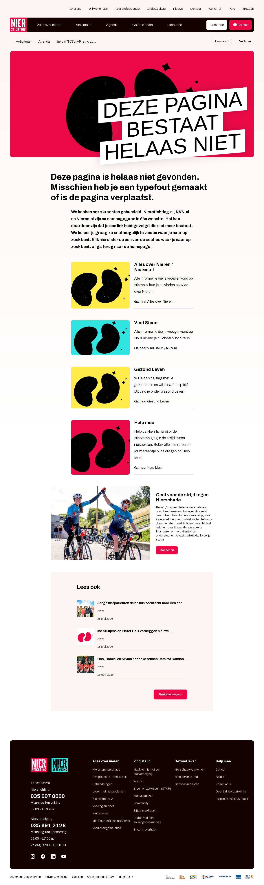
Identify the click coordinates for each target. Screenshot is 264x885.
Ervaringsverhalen (145, 829)
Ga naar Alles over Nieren (153, 301)
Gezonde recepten (187, 784)
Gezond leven (142, 25)
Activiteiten (24, 41)
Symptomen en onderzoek (109, 776)
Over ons (76, 8)
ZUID (129, 876)
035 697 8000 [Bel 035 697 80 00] (48, 796)
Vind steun (83, 25)
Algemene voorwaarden (25, 876)
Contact (195, 8)
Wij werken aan (98, 8)
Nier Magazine (142, 795)
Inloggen (248, 8)
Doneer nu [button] (167, 550)
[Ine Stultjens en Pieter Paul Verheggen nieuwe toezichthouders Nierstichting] (132, 639)
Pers (232, 8)
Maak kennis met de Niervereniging (146, 771)
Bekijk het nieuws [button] (170, 694)
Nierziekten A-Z (102, 798)
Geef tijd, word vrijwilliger (231, 791)
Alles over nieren (49, 25)
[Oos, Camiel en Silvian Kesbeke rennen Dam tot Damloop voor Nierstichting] (132, 667)
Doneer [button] (240, 25)
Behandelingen (102, 784)
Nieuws (178, 8)
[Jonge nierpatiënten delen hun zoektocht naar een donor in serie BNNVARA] (132, 611)
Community (140, 803)
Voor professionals (127, 8)
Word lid (138, 781)
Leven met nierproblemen (108, 791)
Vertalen (245, 41)
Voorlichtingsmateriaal (107, 828)
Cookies (77, 876)
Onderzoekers (156, 8)
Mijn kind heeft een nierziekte (111, 820)
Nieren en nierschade (106, 769)
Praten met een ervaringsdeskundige (147, 820)
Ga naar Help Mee (148, 468)
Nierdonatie (100, 813)
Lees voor (222, 41)
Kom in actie (224, 784)
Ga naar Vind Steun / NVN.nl (155, 348)
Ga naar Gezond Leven (151, 401)
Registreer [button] (217, 24)
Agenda (112, 25)
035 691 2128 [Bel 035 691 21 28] (48, 825)
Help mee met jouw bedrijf (232, 798)
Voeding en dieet (103, 806)
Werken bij (214, 8)
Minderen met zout (187, 776)
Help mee (175, 25)
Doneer (220, 769)
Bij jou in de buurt (144, 810)
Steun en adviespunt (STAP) (152, 788)
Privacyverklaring (56, 876)
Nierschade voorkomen (190, 769)
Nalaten (221, 776)
